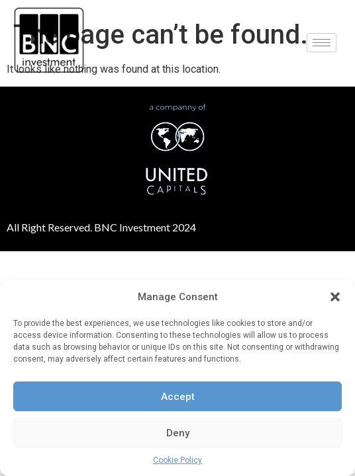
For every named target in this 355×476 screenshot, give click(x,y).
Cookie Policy (177, 460)
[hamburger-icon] (321, 42)
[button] (335, 296)
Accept (178, 397)
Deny (177, 433)
